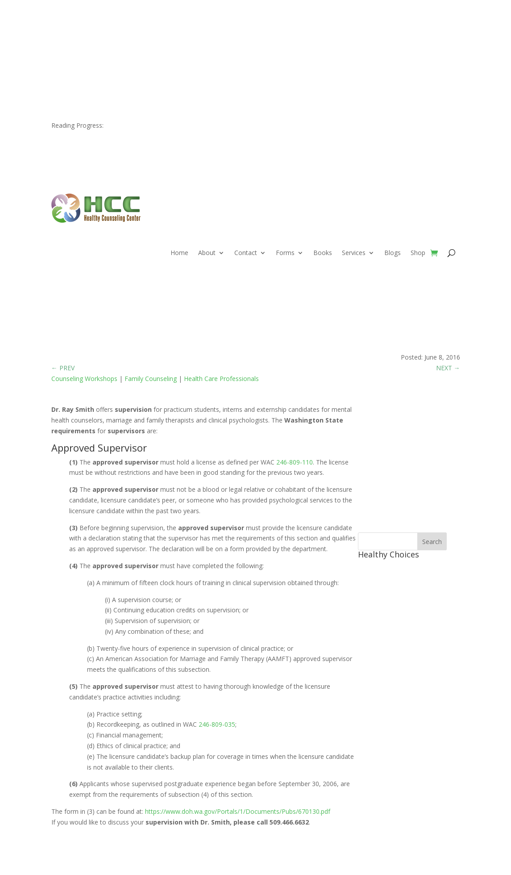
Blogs (392, 253)
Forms (285, 253)
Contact (245, 253)
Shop (418, 253)
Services (354, 253)
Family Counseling (151, 378)
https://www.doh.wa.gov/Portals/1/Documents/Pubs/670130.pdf (237, 811)
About (207, 253)
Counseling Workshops (84, 378)
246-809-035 (217, 724)
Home (179, 253)
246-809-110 (294, 462)
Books (322, 253)
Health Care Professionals (221, 378)
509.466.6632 (96, 34)
